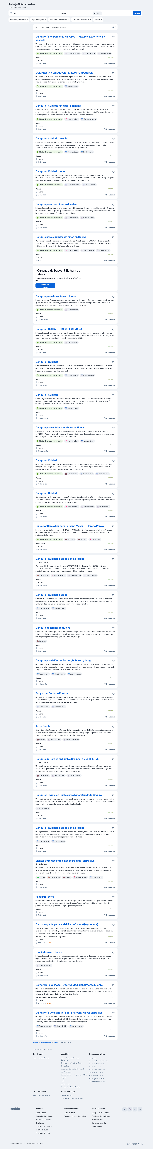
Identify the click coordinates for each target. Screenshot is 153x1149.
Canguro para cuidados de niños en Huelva (60, 237)
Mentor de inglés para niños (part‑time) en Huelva (65, 862)
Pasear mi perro (44, 898)
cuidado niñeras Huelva (97, 1084)
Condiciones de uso (17, 1143)
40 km (97, 13)
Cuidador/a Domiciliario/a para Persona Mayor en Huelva (69, 1014)
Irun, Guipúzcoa (66, 1074)
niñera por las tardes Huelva (98, 1063)
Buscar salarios (97, 1120)
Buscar (137, 13)
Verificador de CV (98, 1126)
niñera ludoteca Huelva (97, 1072)
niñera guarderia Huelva (97, 1081)
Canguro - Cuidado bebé (50, 171)
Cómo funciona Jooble (44, 1116)
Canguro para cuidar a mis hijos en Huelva (60, 429)
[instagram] (130, 1109)
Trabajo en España (43, 1133)
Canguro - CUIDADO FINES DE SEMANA (58, 331)
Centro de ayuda (42, 1130)
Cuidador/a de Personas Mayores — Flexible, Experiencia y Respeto (70, 38)
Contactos (40, 1123)
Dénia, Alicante (66, 1086)
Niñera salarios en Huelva (41, 1097)
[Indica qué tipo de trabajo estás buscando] (31, 13)
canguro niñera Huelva (97, 1060)
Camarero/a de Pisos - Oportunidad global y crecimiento (69, 987)
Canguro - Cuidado (46, 364)
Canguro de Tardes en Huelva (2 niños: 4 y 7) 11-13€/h (67, 761)
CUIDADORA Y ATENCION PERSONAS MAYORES (64, 72)
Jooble (140, 1144)
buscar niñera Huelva (96, 1078)
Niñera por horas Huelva (41, 1060)
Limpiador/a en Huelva (48, 954)
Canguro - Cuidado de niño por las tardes (59, 561)
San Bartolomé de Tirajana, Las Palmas (74, 1077)
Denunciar (109, 63)
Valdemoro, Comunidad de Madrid (72, 1071)
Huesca (63, 1083)
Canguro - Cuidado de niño (51, 138)
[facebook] (124, 1109)
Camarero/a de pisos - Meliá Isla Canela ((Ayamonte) (66, 926)
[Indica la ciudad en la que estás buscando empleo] (79, 13)
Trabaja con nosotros (44, 1126)
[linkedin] (140, 1109)
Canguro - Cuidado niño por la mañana (58, 105)
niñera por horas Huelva (97, 1066)
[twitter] (135, 1109)
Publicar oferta (69, 1113)
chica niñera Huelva (96, 1075)
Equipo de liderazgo (43, 1120)
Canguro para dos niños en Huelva (55, 298)
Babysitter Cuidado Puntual (51, 695)
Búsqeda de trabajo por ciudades (72, 1100)
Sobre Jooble (41, 1113)
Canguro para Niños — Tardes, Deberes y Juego (63, 662)
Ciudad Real (65, 1068)
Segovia (64, 1080)
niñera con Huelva (95, 1069)
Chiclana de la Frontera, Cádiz (71, 1065)
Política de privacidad (35, 1143)
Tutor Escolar (43, 728)
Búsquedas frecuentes (43, 1051)
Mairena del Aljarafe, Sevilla (70, 1089)
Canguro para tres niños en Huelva (56, 204)
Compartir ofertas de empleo (75, 1116)
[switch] (114, 27)
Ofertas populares (67, 1097)
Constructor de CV (99, 1123)
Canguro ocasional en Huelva (52, 629)
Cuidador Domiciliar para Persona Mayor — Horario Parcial (69, 528)
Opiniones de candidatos (101, 1116)
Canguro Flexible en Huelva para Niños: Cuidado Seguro (68, 797)
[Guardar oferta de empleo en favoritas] (113, 37)
